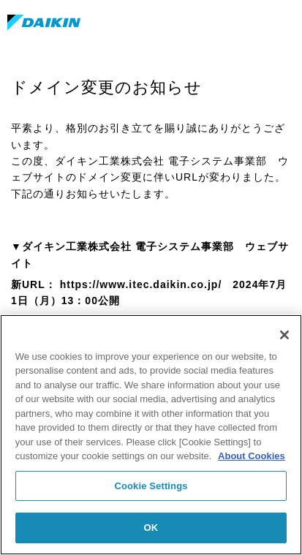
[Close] (284, 335)
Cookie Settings (150, 485)
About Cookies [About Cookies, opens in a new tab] (251, 455)
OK (151, 527)
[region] (151, 434)
